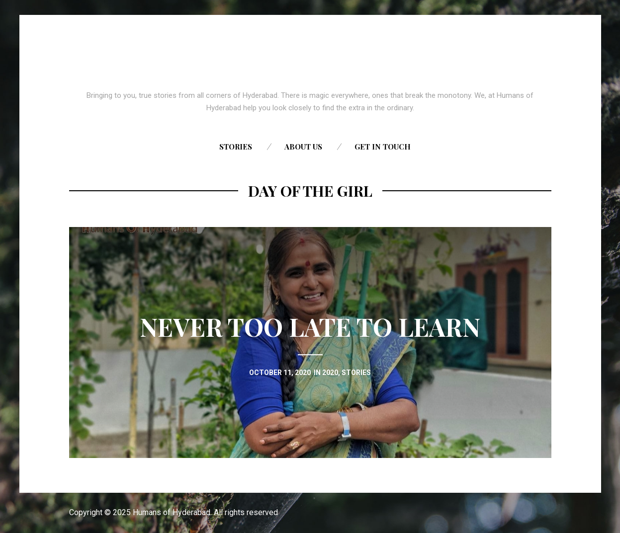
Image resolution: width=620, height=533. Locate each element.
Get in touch (382, 147)
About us (303, 147)
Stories (235, 147)
